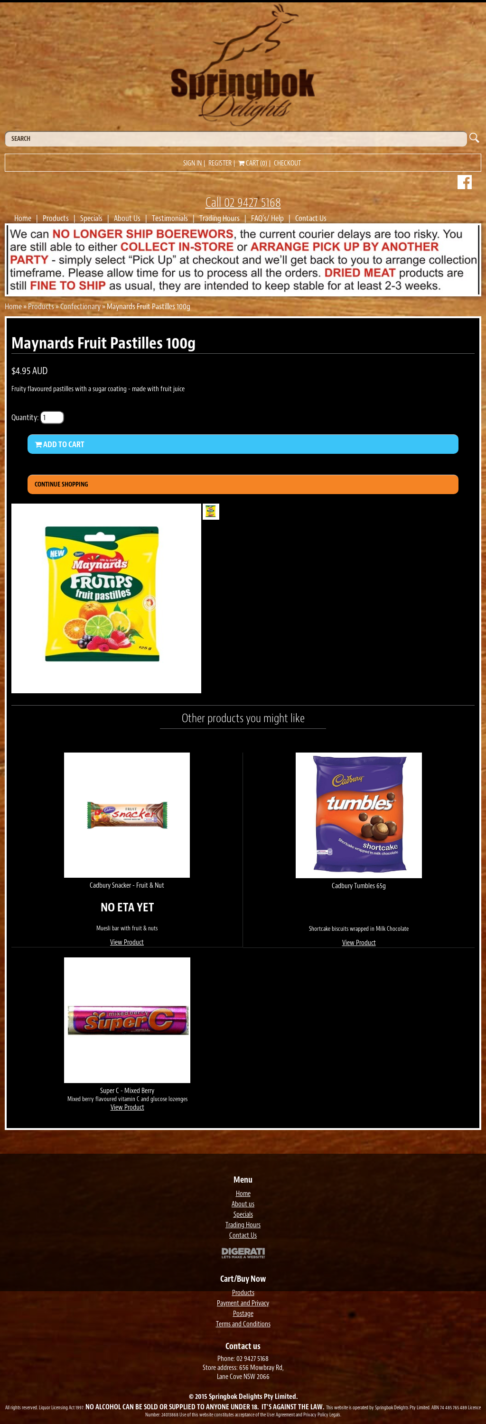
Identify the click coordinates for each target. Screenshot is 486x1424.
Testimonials (170, 218)
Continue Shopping (61, 484)
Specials (91, 218)
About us (243, 1204)
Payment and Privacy (243, 1303)
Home (22, 218)
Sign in (192, 163)
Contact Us (311, 218)
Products (56, 218)
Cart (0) (252, 163)
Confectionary (80, 306)
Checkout (287, 163)
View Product (127, 942)
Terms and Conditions (243, 1324)
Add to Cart (59, 444)
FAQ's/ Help (267, 218)
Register (220, 163)
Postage (243, 1313)
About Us (127, 218)
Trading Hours (219, 218)
